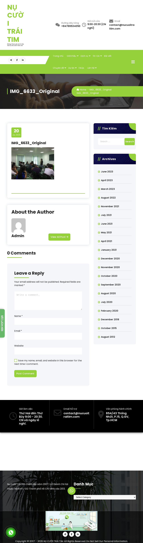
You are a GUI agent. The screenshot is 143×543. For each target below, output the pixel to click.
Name (18, 316)
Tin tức (96, 55)
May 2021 (106, 232)
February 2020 (109, 310)
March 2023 (108, 189)
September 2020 (111, 284)
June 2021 (107, 223)
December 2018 (110, 319)
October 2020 (109, 276)
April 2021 (106, 241)
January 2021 (109, 250)
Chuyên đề (58, 67)
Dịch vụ (84, 55)
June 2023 (107, 171)
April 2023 (107, 180)
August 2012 (108, 337)
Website (19, 345)
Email (18, 331)
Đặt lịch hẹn (2, 323)
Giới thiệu (71, 55)
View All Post (59, 237)
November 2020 (110, 267)
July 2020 (106, 302)
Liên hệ (90, 67)
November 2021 (110, 206)
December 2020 (110, 258)
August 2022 (108, 197)
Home (81, 89)
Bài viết (107, 55)
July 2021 (106, 215)
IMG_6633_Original (100, 89)
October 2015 (109, 328)
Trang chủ (58, 55)
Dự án (71, 67)
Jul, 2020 (16, 132)
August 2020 (108, 293)
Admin (17, 235)
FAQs (81, 67)
